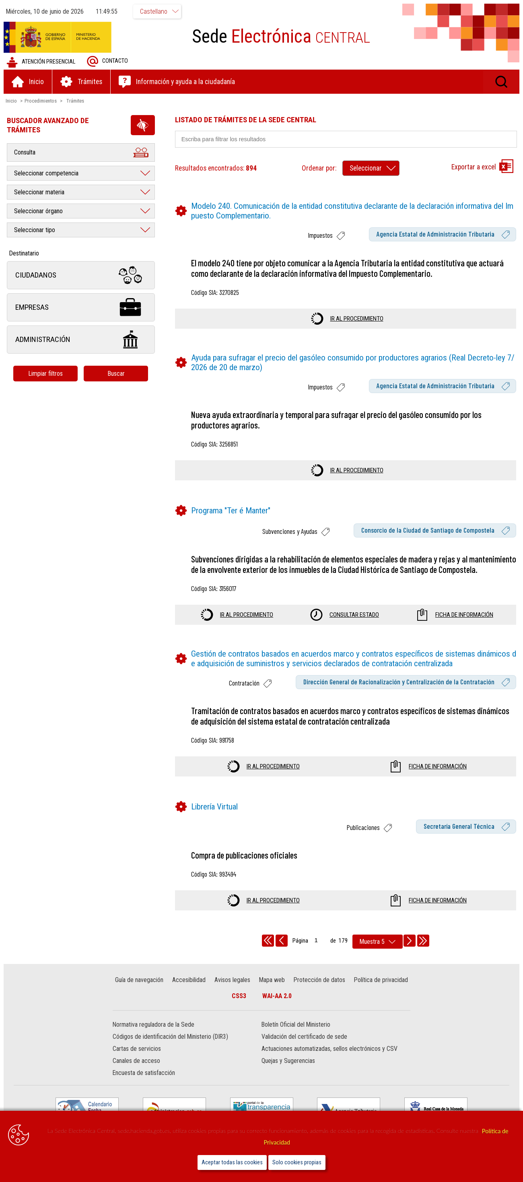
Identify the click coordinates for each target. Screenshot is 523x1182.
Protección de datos (319, 990)
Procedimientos (41, 101)
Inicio (11, 101)
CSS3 (239, 1006)
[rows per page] (377, 952)
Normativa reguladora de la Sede (154, 1035)
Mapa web (272, 990)
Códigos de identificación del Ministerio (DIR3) (171, 1047)
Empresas (81, 308)
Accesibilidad (189, 990)
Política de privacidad (381, 990)
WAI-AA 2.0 (277, 1006)
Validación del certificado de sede (304, 1047)
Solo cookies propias (296, 1162)
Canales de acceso (137, 1071)
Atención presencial (41, 62)
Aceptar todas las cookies (232, 1162)
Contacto (107, 61)
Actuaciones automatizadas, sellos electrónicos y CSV (329, 1059)
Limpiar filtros (46, 373)
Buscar (116, 373)
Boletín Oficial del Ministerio (296, 1035)
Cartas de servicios (137, 1059)
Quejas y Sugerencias (288, 1071)
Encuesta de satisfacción (144, 1083)
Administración (81, 340)
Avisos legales (232, 990)
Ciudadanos (81, 275)
